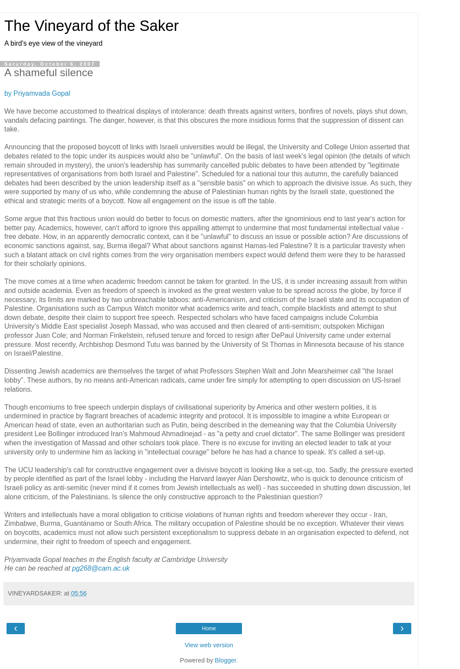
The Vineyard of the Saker (91, 25)
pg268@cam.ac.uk (101, 568)
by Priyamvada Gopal (37, 93)
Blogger (225, 660)
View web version (209, 645)
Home (209, 628)
